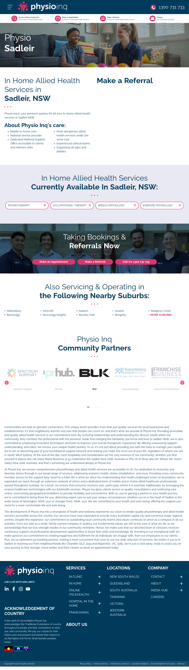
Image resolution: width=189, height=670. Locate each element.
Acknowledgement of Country (163, 667)
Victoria (116, 603)
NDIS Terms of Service (119, 667)
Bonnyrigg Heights (54, 314)
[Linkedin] (6, 589)
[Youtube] (28, 589)
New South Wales (124, 576)
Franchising (79, 612)
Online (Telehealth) (79, 592)
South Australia (123, 590)
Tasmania (117, 597)
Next (182, 382)
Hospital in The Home (81, 603)
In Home (75, 583)
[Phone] (168, 7)
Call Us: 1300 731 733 (136, 261)
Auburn (83, 310)
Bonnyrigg (13, 314)
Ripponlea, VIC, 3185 (110, 543)
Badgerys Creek (161, 310)
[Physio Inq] (42, 7)
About (156, 583)
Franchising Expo (132, 375)
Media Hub (159, 590)
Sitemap (181, 667)
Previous (6, 382)
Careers (157, 597)
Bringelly (120, 314)
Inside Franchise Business (168, 375)
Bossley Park (87, 314)
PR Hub (60, 375)
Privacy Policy (85, 667)
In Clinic (75, 576)
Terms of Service (101, 667)
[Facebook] (14, 589)
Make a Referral (95, 261)
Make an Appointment (54, 261)
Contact (158, 576)
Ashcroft (48, 310)
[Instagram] (21, 589)
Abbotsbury (14, 310)
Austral (119, 310)
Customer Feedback (140, 667)
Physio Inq (10, 113)
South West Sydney (19, 455)
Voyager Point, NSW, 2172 (71, 501)
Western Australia (118, 612)
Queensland (120, 583)
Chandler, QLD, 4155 (79, 543)
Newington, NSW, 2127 (37, 501)
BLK (96, 375)
